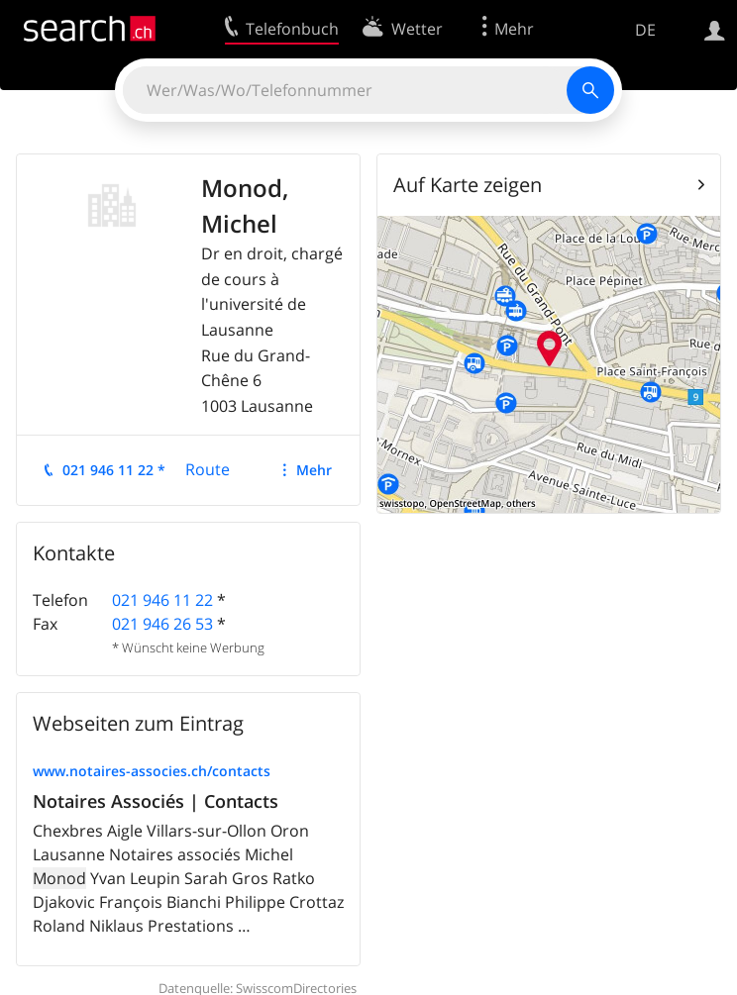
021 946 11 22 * (113, 469)
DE (645, 30)
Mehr (314, 469)
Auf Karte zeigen (467, 184)
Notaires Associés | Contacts (155, 801)
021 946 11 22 (162, 600)
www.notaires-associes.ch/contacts (151, 770)
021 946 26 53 (162, 624)
